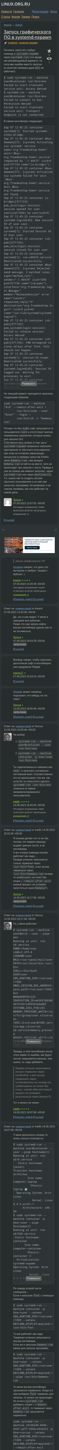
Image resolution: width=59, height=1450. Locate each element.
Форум (15, 16)
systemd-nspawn (28, 42)
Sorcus (17, 499)
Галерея (18, 11)
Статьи (5, 16)
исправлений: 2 (20, 816)
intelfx (16, 801)
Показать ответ (22, 599)
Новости (6, 11)
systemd (12, 42)
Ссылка (8, 520)
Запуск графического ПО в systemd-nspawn (27, 34)
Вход (54, 11)
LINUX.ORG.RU (15, 4)
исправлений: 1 (20, 595)
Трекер (25, 16)
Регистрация (40, 11)
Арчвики (18, 567)
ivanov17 (18, 673)
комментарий (23, 608)
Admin (18, 25)
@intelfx (17, 691)
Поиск (35, 16)
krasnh (17, 580)
